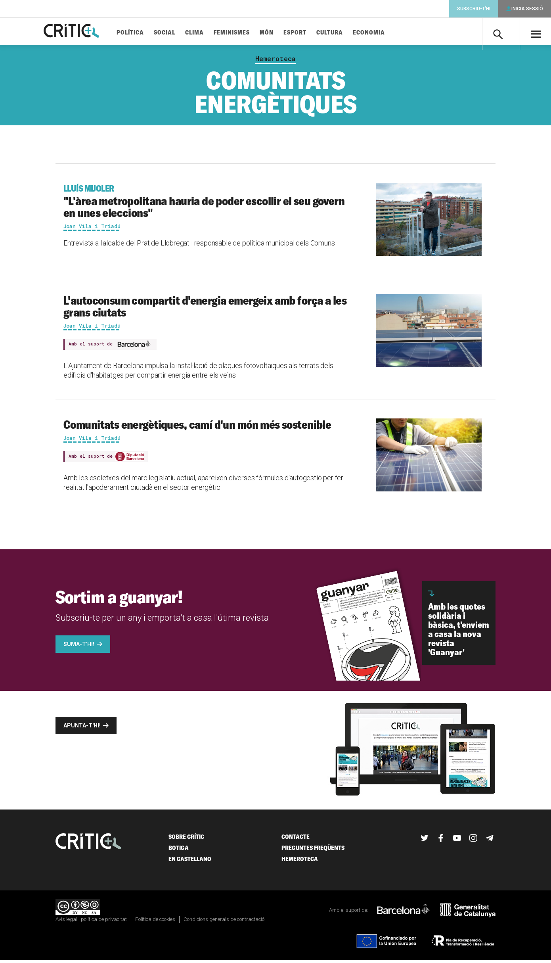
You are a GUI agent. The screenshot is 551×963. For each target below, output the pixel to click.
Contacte (295, 840)
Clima (207, 32)
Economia (382, 32)
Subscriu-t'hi (473, 9)
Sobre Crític (186, 840)
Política (143, 32)
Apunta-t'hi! (82, 728)
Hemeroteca (275, 62)
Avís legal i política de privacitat (91, 922)
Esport (308, 32)
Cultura (342, 32)
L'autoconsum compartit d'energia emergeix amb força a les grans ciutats (204, 309)
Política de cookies (155, 922)
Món (280, 32)
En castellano (189, 862)
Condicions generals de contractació (224, 922)
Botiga (178, 851)
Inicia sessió (527, 9)
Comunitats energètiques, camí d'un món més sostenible (197, 427)
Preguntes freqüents (312, 851)
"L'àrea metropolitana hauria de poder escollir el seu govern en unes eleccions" (206, 204)
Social (177, 32)
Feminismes (245, 32)
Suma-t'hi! (78, 647)
